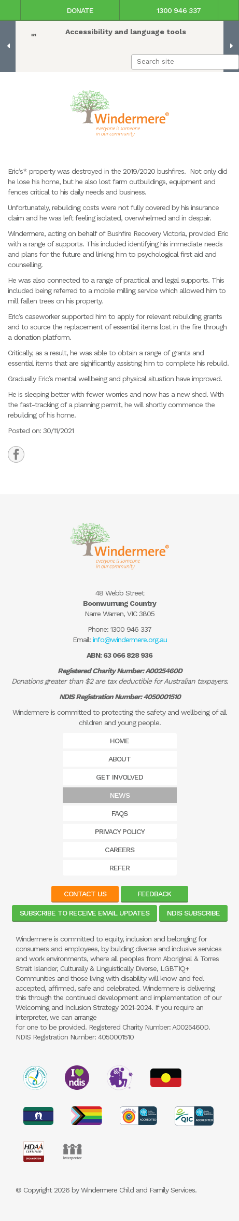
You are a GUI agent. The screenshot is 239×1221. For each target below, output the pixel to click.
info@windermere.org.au (130, 639)
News (120, 795)
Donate (70, 10)
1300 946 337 (168, 10)
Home (119, 741)
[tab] (16, 454)
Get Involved (119, 777)
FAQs (119, 813)
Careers (119, 849)
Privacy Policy (120, 831)
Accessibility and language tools (125, 31)
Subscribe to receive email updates (84, 913)
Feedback (154, 894)
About (119, 759)
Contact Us (85, 894)
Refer (119, 868)
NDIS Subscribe (193, 913)
